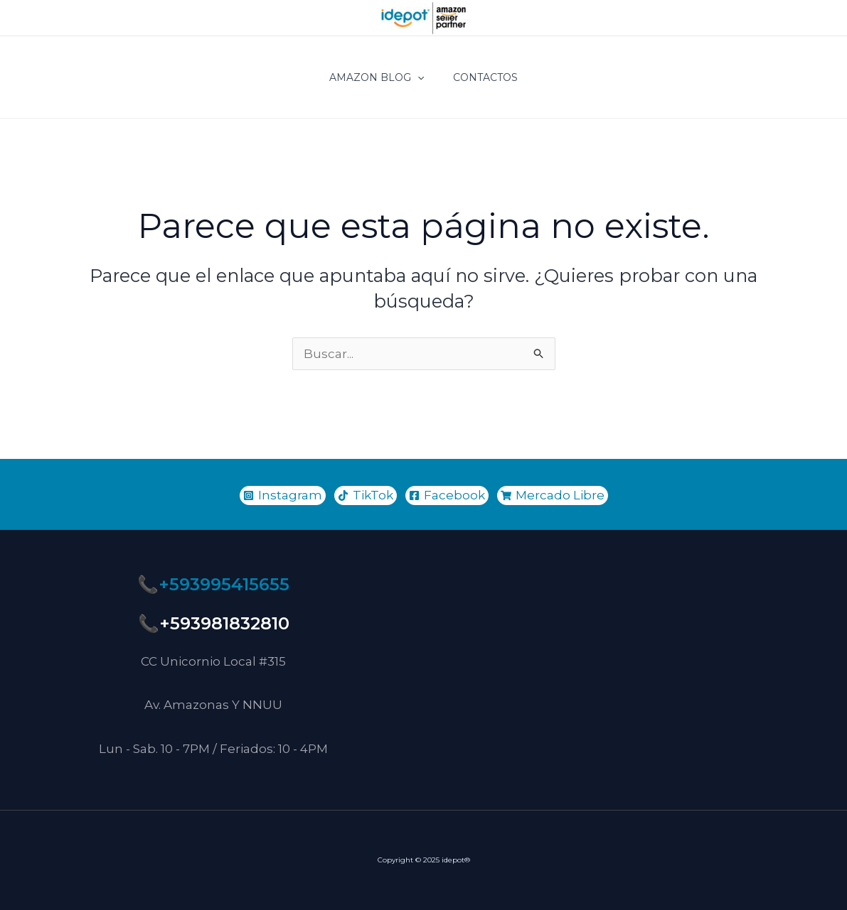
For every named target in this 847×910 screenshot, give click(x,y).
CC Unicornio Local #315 (213, 661)
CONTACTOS (485, 77)
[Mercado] (552, 495)
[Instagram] (283, 495)
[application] (417, 77)
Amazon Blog (376, 77)
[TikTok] (365, 495)
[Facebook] (447, 495)
